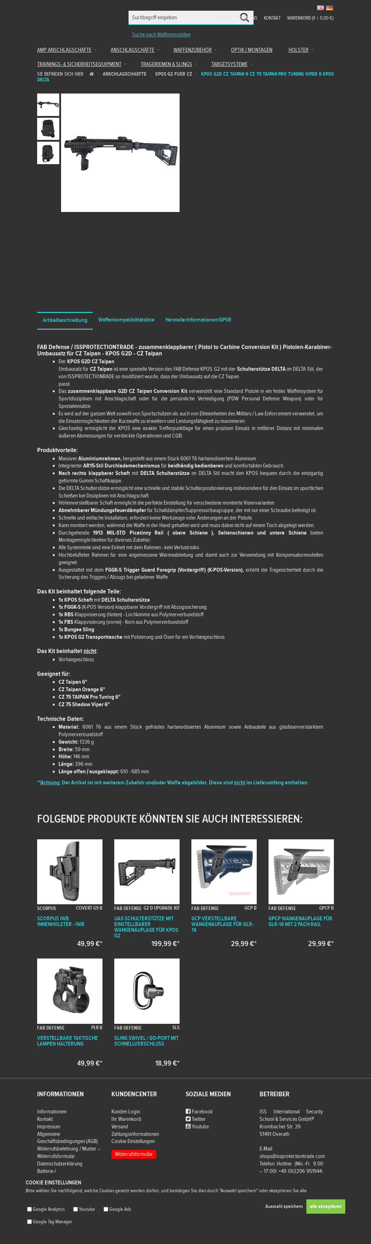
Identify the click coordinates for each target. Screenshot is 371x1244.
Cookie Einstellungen (133, 1141)
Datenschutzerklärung (59, 1163)
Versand (119, 1126)
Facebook (199, 1111)
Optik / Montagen (251, 50)
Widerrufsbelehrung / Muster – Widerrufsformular (69, 1153)
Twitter (196, 1119)
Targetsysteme (229, 64)
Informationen (51, 1111)
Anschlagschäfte (132, 50)
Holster (299, 50)
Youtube (197, 1126)
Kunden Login (125, 1111)
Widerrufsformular (134, 1154)
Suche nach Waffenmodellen (161, 34)
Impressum (48, 1126)
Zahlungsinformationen (135, 1134)
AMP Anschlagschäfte (64, 50)
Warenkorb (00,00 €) (310, 18)
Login (226, 18)
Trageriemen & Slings (166, 64)
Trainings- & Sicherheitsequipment (79, 64)
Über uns (247, 18)
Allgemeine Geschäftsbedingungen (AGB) (67, 1138)
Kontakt (272, 18)
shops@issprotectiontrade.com (292, 1156)
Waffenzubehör (193, 50)
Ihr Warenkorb (126, 1119)
